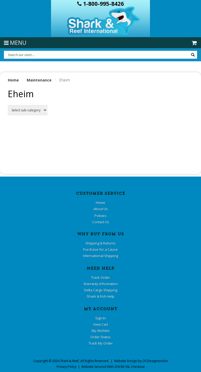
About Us (100, 208)
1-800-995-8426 (100, 3)
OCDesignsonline (155, 361)
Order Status (100, 337)
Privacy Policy (66, 366)
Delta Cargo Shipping (100, 290)
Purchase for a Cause (100, 249)
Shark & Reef (69, 361)
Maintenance (39, 80)
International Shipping (100, 255)
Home (13, 80)
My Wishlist (100, 330)
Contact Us (100, 222)
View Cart (100, 324)
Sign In (100, 318)
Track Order (100, 277)
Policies (100, 215)
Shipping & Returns (100, 243)
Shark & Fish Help (100, 296)
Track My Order (100, 343)
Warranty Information (100, 283)
